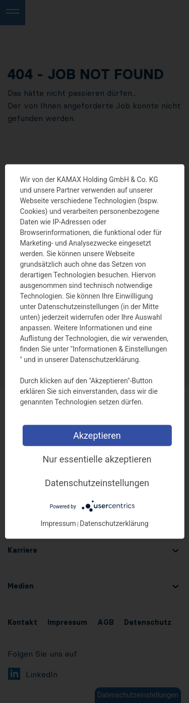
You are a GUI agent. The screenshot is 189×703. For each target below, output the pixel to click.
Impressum (58, 523)
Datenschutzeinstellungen (97, 483)
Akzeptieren (97, 435)
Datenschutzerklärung (114, 523)
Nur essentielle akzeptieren (96, 459)
